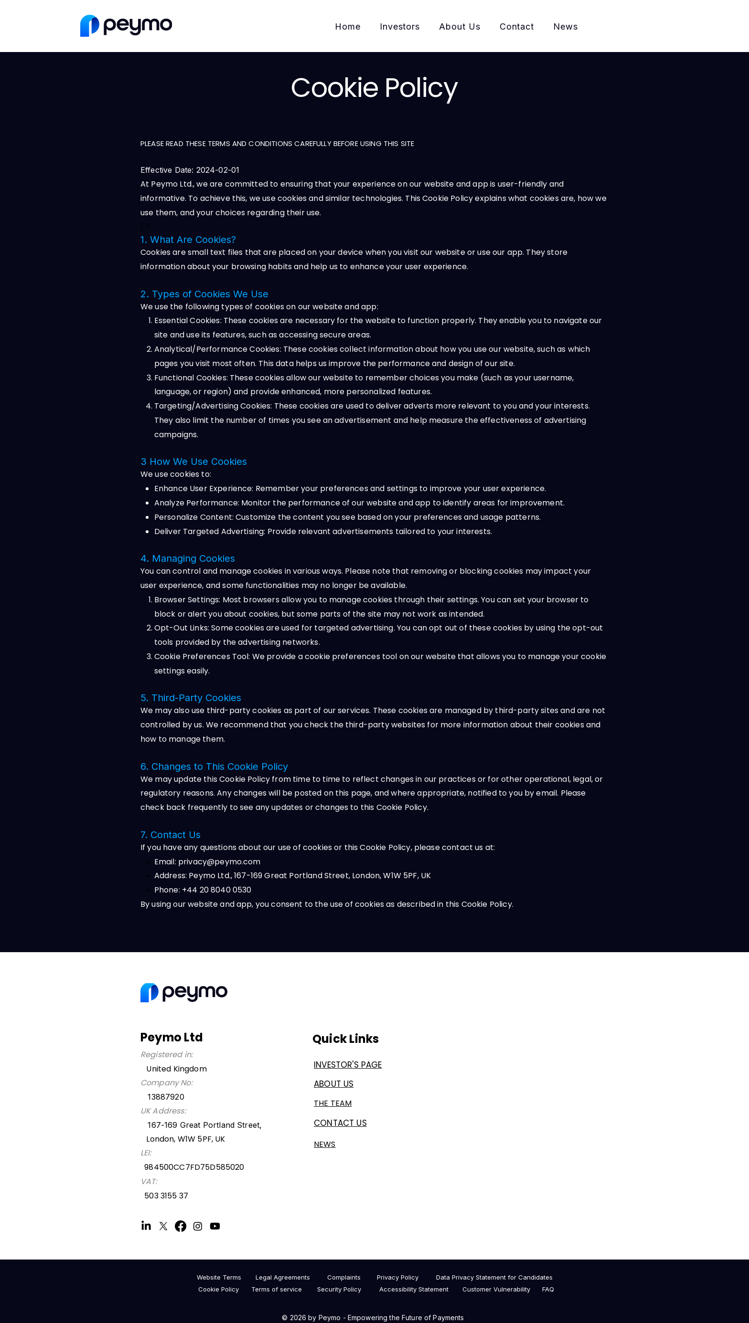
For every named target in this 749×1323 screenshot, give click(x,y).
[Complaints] (344, 1277)
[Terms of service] (276, 1289)
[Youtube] (215, 1226)
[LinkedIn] (146, 1226)
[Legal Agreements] (283, 1277)
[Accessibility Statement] (413, 1289)
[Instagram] (197, 1226)
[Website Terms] (219, 1277)
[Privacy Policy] (398, 1277)
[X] (163, 1226)
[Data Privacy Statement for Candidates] (494, 1277)
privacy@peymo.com (219, 861)
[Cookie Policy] (218, 1289)
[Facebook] (180, 1226)
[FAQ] (548, 1289)
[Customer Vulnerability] (496, 1289)
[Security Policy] (339, 1289)
